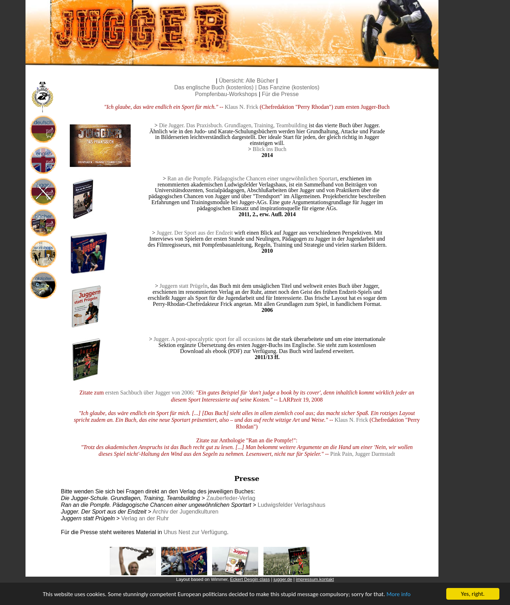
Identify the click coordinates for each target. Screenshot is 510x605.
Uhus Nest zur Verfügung (195, 532)
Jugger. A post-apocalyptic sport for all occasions (209, 339)
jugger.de (282, 579)
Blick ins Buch (269, 149)
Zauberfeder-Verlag (230, 498)
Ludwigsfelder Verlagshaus (291, 505)
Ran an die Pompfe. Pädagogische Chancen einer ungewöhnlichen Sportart (252, 178)
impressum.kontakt (315, 579)
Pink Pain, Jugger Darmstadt (362, 454)
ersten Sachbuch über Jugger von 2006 (149, 393)
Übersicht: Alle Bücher (246, 81)
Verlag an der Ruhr (145, 518)
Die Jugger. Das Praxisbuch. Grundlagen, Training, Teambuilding (233, 125)
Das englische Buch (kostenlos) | (216, 87)
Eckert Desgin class (250, 579)
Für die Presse (280, 94)
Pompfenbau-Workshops (226, 94)
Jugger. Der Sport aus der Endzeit (195, 233)
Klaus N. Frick (242, 107)
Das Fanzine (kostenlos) (288, 87)
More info (398, 596)
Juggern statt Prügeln (184, 286)
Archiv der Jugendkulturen (186, 512)
